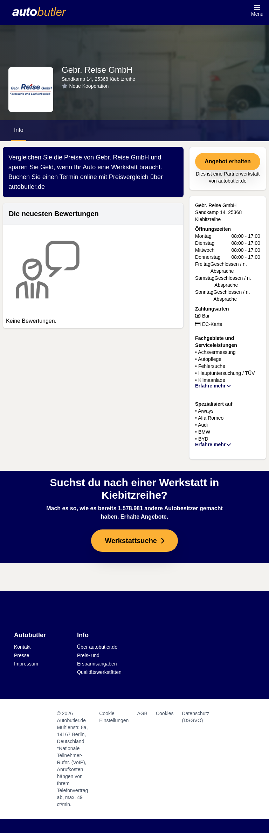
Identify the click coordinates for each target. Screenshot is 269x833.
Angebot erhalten (228, 161)
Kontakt (22, 647)
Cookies (165, 713)
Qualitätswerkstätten (99, 672)
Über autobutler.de (97, 647)
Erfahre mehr (213, 386)
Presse (21, 655)
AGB (142, 713)
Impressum (26, 664)
